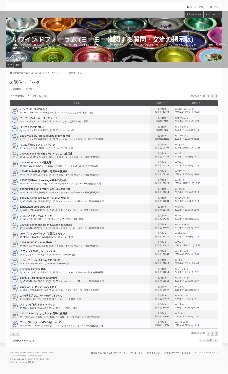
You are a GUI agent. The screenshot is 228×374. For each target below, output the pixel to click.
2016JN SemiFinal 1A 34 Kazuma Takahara (46, 224)
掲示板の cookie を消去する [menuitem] (177, 352)
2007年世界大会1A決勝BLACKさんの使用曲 (45, 189)
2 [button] (212, 95)
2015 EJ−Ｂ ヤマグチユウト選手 (38, 286)
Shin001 (27, 299)
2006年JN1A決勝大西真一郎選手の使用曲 (43, 171)
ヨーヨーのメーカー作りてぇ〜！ (39, 118)
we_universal (19, 359)
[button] (216, 96)
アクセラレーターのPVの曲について (40, 322)
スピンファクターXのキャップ (37, 215)
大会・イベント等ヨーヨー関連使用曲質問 (83, 139)
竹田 (25, 308)
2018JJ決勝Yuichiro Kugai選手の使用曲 (43, 180)
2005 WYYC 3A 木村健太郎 (35, 162)
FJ (24, 263)
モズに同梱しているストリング (37, 144)
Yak (25, 166)
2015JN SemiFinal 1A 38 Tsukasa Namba (44, 198)
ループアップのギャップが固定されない (42, 233)
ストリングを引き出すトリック (37, 304)
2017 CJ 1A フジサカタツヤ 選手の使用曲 (44, 313)
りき (25, 290)
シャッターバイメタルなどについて (40, 260)
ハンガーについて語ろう (34, 109)
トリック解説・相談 (71, 299)
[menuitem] (18, 362)
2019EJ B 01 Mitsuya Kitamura (38, 278)
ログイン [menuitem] (212, 7)
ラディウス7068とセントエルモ (38, 251)
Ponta (25, 317)
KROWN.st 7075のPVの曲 (35, 206)
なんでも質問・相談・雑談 (81, 112)
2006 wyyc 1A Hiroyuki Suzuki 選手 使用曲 (45, 135)
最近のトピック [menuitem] (213, 14)
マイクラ (27, 130)
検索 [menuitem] (18, 65)
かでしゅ (27, 254)
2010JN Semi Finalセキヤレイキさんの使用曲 (46, 153)
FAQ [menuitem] (9, 64)
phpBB (22, 353)
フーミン (27, 139)
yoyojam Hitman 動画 (33, 269)
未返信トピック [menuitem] (193, 14)
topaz (25, 148)
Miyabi (26, 237)
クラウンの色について (32, 127)
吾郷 (25, 210)
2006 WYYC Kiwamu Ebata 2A (38, 242)
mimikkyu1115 (30, 112)
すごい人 (27, 121)
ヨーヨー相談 (69, 130)
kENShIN (27, 201)
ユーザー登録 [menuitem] (195, 7)
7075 (25, 157)
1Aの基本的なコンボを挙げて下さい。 (41, 295)
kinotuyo (27, 325)
